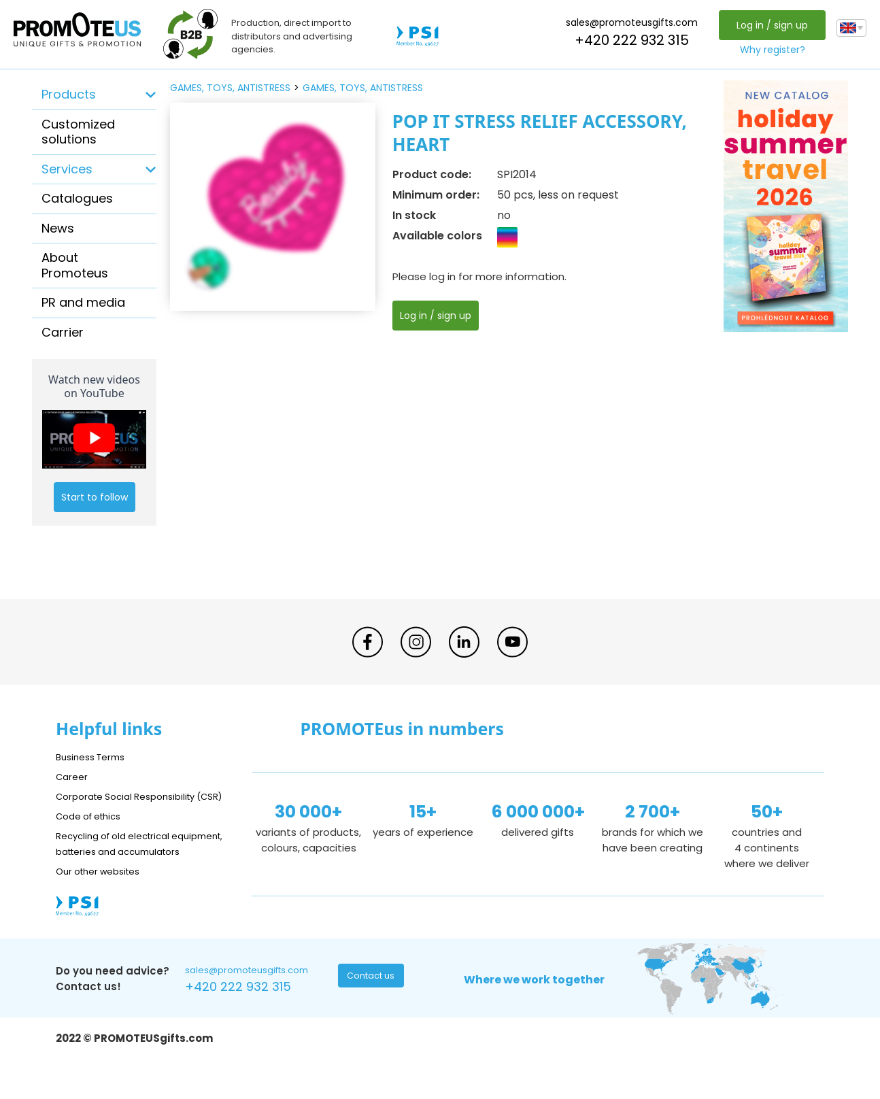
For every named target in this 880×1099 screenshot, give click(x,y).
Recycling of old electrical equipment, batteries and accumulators (121, 867)
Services (66, 168)
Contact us (372, 1010)
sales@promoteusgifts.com (628, 22)
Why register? (769, 49)
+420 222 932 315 (628, 40)
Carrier (62, 332)
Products (68, 94)
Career (73, 776)
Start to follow (94, 497)
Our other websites (104, 902)
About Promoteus (74, 265)
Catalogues (77, 198)
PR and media (83, 302)
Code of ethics (94, 831)
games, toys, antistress (230, 88)
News (57, 228)
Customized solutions (78, 132)
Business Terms (95, 756)
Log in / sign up (769, 25)
